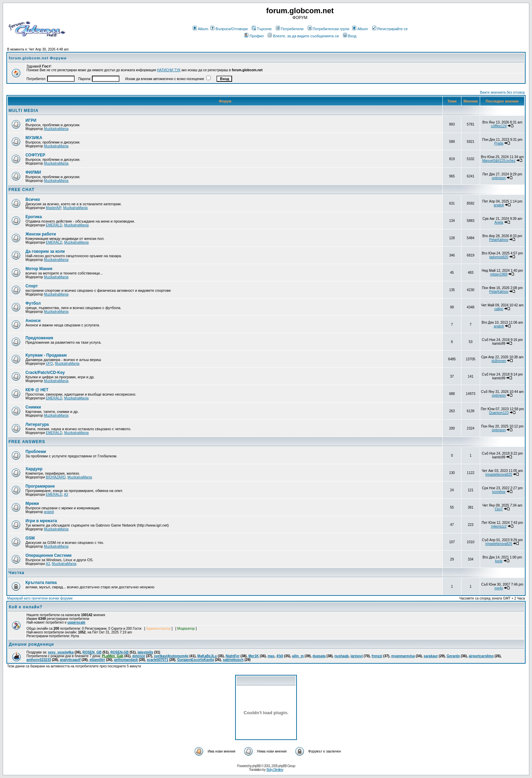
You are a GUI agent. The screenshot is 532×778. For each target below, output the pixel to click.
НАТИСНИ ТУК (168, 70)
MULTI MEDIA (23, 110)
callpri (498, 309)
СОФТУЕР (35, 155)
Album (200, 29)
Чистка (16, 572)
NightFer (233, 656)
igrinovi (356, 656)
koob (498, 561)
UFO (49, 363)
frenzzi (377, 656)
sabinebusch (233, 660)
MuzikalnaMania (56, 129)
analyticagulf (70, 660)
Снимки (33, 407)
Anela (498, 222)
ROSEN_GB (91, 652)
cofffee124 (499, 126)
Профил (254, 36)
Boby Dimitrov (274, 770)
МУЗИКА (33, 137)
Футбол (33, 303)
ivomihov (498, 492)
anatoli (499, 205)
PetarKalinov (499, 240)
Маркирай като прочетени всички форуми (40, 598)
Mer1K (253, 656)
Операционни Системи (48, 555)
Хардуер (33, 469)
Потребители (290, 29)
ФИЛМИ (33, 172)
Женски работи (40, 234)
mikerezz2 (499, 526)
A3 (66, 494)
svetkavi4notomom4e (171, 656)
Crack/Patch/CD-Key (45, 372)
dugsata (318, 656)
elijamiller (97, 660)
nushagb (342, 656)
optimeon (499, 178)
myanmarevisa (403, 656)
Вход (350, 36)
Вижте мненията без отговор (502, 92)
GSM (30, 538)
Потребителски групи (328, 29)
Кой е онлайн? (25, 607)
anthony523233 (38, 660)
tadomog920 (498, 257)
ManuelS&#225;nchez (498, 161)
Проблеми (35, 451)
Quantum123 (499, 413)
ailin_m (298, 656)
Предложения (39, 338)
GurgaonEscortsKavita (195, 660)
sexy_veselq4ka (61, 652)
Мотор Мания (38, 268)
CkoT (499, 509)
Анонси (33, 320)
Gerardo (453, 656)
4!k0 (279, 656)
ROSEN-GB (119, 652)
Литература (37, 424)
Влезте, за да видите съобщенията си (303, 36)
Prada (499, 143)
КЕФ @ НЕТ (37, 389)
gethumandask (126, 660)
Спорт (31, 286)
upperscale (77, 622)
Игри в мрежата (41, 520)
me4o (499, 588)
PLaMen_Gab (112, 656)
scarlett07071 (157, 660)
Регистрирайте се (390, 29)
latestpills (145, 652)
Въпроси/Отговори (229, 29)
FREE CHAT (21, 189)
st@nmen (499, 361)
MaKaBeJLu (207, 656)
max (271, 656)
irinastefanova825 (499, 474)
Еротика (33, 216)
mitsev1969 (499, 274)
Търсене (262, 29)
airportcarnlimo (481, 656)
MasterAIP (53, 208)
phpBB (256, 766)
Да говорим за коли (45, 251)
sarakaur (431, 656)
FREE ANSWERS (26, 441)
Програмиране (40, 486)
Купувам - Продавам (46, 355)
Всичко (32, 199)
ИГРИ (30, 120)
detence (138, 656)
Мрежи (32, 503)
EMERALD (54, 225)
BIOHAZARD (55, 477)
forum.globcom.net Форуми (37, 58)
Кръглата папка (41, 582)
